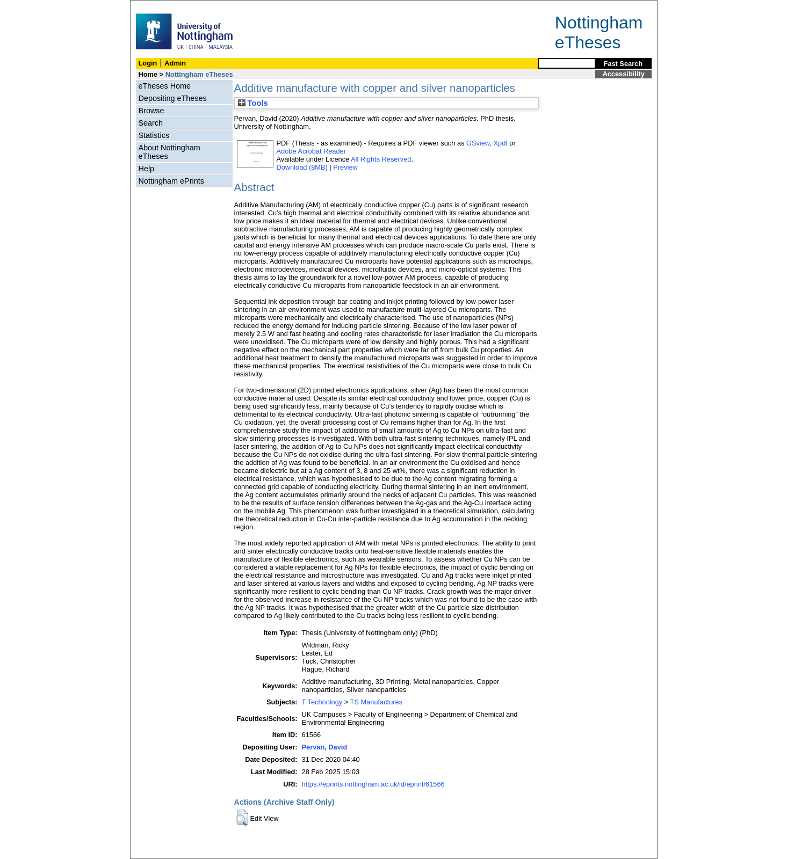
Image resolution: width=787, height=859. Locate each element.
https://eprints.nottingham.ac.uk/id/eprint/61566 (373, 784)
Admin (175, 63)
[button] (242, 818)
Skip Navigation (154, 6)
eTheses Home (165, 86)
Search (151, 123)
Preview (345, 167)
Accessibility (624, 74)
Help (147, 168)
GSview (477, 143)
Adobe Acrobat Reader (311, 151)
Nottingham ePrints (171, 181)
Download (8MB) (302, 167)
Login (148, 63)
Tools (253, 103)
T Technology (322, 702)
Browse (151, 110)
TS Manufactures (376, 702)
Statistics (154, 135)
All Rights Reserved (381, 159)
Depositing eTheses (173, 98)
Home (148, 74)
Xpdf (500, 143)
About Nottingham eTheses (169, 152)
